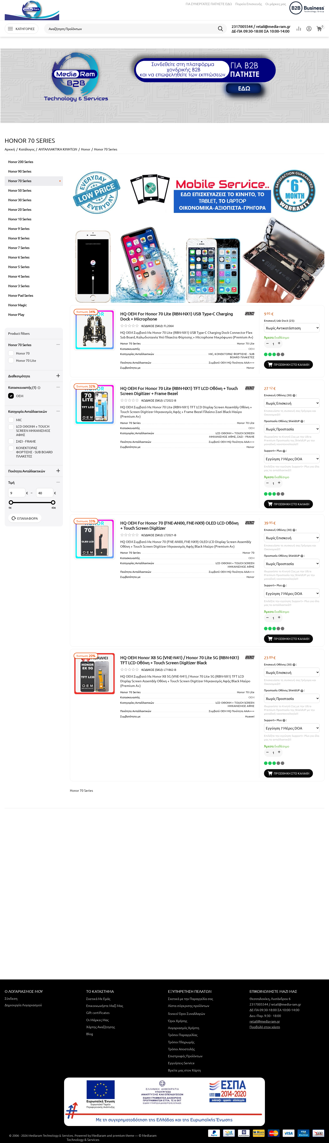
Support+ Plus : (275, 451)
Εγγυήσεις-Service (181, 1063)
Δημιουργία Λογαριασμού (23, 1005)
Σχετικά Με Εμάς (98, 998)
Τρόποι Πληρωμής (181, 1042)
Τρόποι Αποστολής (181, 1049)
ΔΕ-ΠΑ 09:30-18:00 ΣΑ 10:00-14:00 (260, 31)
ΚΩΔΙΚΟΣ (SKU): (152, 326)
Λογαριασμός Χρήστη (183, 1028)
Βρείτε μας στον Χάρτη (184, 1070)
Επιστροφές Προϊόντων (185, 1056)
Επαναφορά (25, 518)
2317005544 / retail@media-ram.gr (261, 26)
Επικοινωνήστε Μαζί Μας (104, 1005)
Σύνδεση (11, 998)
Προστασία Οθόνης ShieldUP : (284, 421)
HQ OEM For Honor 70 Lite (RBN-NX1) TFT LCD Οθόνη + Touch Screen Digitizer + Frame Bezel (179, 391)
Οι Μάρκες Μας (97, 1020)
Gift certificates (98, 1012)
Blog (89, 1034)
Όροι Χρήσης (177, 1021)
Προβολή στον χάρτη (265, 1027)
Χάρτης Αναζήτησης (100, 1027)
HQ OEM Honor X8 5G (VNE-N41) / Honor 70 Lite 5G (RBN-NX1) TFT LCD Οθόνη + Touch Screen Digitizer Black (179, 660)
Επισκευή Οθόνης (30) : (280, 395)
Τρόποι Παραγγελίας (182, 1035)
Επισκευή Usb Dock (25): (279, 320)
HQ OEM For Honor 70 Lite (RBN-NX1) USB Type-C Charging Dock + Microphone (176, 316)
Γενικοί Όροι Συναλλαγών (186, 1013)
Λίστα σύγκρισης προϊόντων (188, 1005)
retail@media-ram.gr (265, 1021)
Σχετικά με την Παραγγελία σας (190, 998)
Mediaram (99, 1135)
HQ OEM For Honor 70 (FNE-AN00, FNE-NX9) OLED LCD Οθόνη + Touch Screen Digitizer (179, 525)
